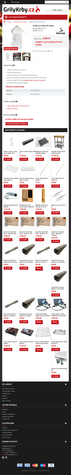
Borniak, (26, 80)
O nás (4, 412)
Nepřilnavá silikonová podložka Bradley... (41, 152)
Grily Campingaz (7, 435)
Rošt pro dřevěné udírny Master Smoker (27, 179)
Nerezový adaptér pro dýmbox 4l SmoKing (10, 314)
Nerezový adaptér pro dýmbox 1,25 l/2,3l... (41, 261)
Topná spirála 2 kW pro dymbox (10, 342)
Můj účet (4, 398)
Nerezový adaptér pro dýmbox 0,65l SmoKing (10, 261)
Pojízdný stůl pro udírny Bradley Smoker (58, 152)
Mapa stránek (6, 401)
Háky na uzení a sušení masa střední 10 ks (10, 152)
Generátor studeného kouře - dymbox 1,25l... (26, 232)
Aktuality (4, 409)
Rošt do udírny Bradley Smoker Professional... (42, 342)
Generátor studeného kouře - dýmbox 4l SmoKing (57, 233)
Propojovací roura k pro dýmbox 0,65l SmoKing (26, 261)
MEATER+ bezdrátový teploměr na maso (41, 206)
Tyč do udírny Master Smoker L (41, 179)
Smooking (42, 80)
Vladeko (4, 428)
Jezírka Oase (6, 437)
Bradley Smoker (33, 80)
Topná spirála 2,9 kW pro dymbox (27, 342)
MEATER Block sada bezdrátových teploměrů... (27, 206)
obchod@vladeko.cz (11, 454)
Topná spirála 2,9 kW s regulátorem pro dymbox (58, 314)
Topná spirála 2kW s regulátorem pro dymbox (42, 314)
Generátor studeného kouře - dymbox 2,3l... (41, 232)
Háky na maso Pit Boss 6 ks (58, 206)
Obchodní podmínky (8, 389)
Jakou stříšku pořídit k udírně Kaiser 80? (18, 106)
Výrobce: (35, 30)
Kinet (48, 470)
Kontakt (16, 2)
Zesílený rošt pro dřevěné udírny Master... (11, 179)
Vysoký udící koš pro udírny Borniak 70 (59, 342)
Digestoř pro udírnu (12, 108)
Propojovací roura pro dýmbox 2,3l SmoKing (57, 288)
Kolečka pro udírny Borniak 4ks (59, 369)
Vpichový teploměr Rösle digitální (11, 206)
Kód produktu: (37, 28)
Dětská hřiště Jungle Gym (10, 430)
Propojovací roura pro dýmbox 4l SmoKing (26, 314)
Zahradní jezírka (7, 432)
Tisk (51, 51)
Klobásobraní (6, 393)
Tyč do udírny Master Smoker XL (57, 179)
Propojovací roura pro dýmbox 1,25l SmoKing (58, 261)
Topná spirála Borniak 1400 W (27, 152)
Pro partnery (6, 419)
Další (29, 57)
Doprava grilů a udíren (8, 391)
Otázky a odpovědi (7, 416)
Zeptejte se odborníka (41, 51)
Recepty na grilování (8, 414)
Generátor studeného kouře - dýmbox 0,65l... (10, 232)
